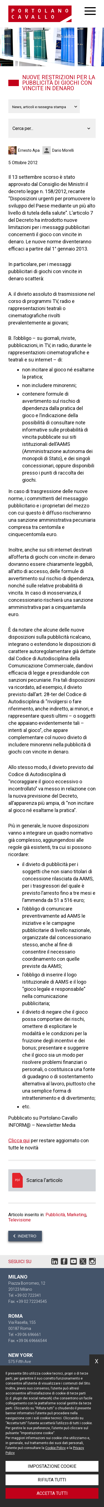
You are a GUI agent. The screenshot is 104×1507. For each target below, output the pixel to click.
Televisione (19, 1220)
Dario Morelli (63, 150)
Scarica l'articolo (52, 1180)
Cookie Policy (55, 1448)
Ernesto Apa (29, 150)
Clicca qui (19, 1140)
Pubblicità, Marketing (65, 1214)
